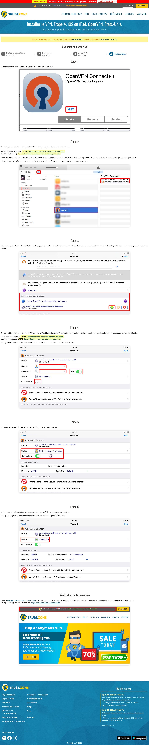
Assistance (142, 14)
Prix (87, 14)
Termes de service (10, 706)
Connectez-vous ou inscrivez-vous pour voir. (46, 151)
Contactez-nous (34, 698)
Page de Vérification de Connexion (45, 603)
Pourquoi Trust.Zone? (72, 14)
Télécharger (116, 14)
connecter (77, 39)
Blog (29, 706)
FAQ (29, 710)
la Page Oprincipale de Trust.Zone (21, 600)
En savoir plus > (107, 725)
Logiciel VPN (8, 698)
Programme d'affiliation (13, 721)
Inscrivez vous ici (109, 39)
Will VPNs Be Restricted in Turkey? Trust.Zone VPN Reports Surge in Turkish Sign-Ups (123, 698)
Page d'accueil (8, 694)
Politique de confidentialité (9, 712)
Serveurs (129, 14)
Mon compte (141, 6)
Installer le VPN (99, 14)
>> (107, 1)
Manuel (31, 717)
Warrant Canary (9, 717)
